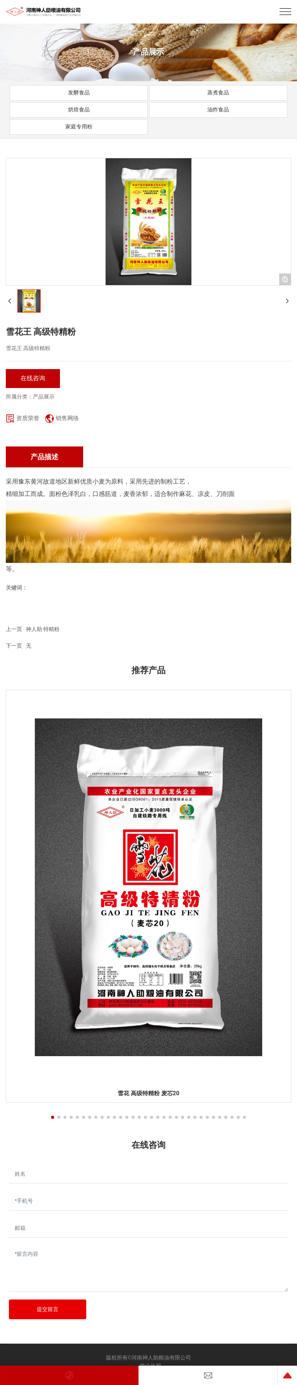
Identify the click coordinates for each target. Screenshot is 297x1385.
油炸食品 (218, 109)
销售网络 (67, 418)
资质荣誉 (27, 418)
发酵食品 (79, 92)
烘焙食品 (79, 109)
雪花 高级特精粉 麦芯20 (148, 1093)
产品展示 (148, 51)
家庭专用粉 (78, 126)
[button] (52, 1117)
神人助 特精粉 (43, 629)
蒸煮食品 (218, 92)
